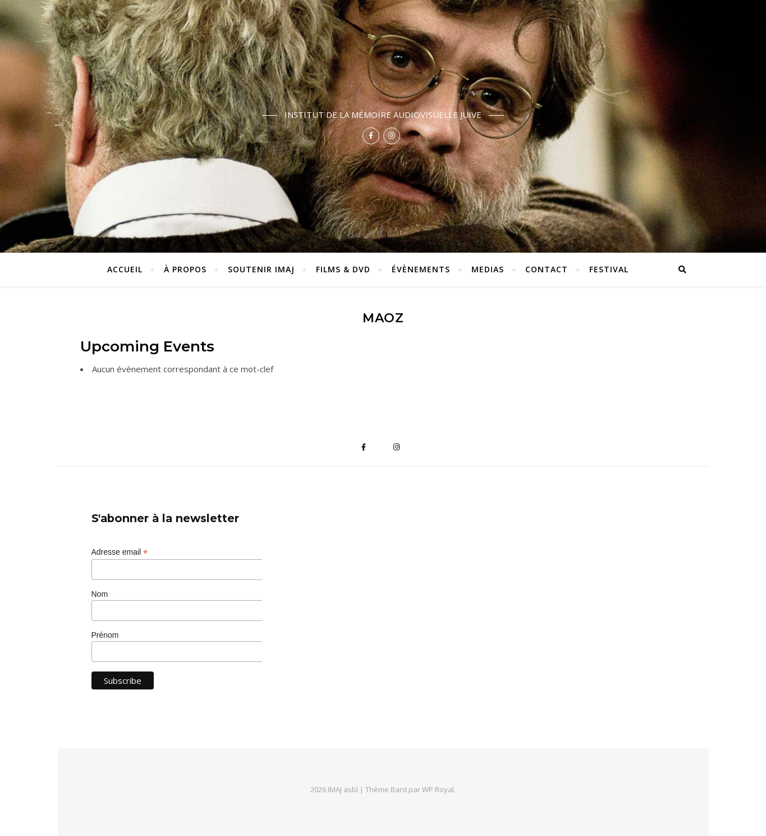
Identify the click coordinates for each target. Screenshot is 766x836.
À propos (185, 269)
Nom (99, 594)
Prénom (105, 635)
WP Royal (438, 789)
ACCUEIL (125, 269)
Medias (487, 269)
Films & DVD (343, 269)
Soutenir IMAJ (261, 269)
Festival (609, 269)
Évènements (421, 269)
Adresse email (119, 552)
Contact (546, 269)
